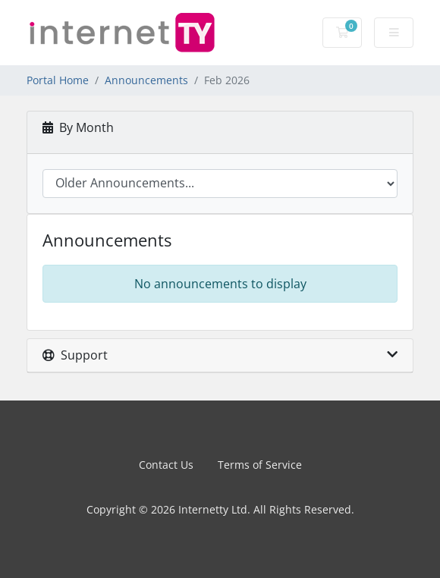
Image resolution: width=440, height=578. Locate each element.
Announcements (146, 80)
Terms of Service (260, 464)
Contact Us (166, 464)
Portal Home (58, 80)
